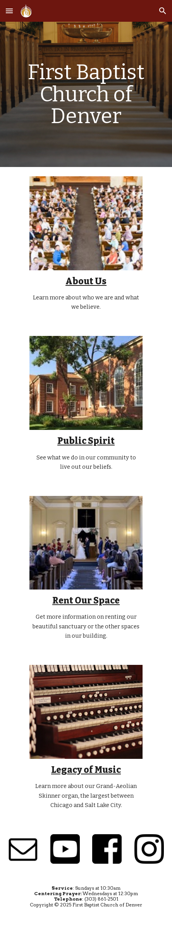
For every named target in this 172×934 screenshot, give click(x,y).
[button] (9, 10)
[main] (85, 94)
